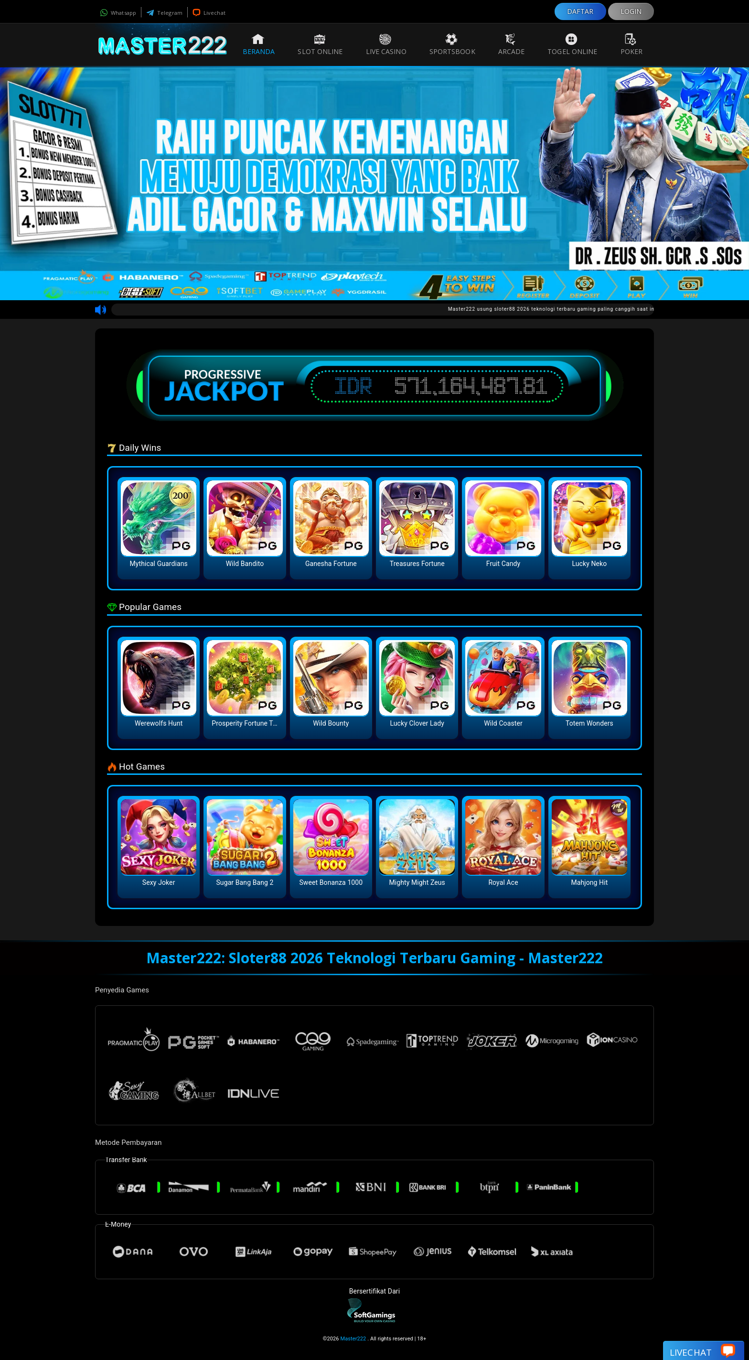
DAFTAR (580, 11)
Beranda (259, 44)
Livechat (209, 12)
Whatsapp (118, 12)
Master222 (353, 1339)
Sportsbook (452, 44)
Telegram (164, 12)
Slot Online (320, 44)
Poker (632, 44)
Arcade (511, 44)
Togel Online (572, 44)
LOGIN (631, 11)
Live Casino (386, 44)
